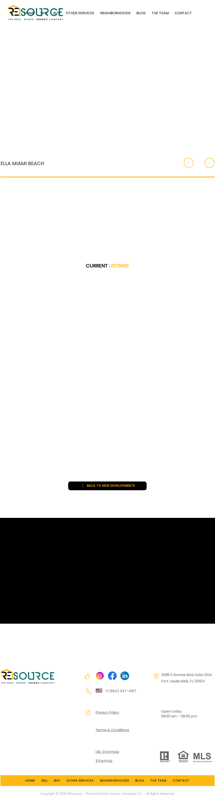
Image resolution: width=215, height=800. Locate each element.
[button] (77, 13)
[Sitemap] (115, 761)
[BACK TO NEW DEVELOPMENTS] (107, 485)
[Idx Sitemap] (120, 752)
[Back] (189, 163)
